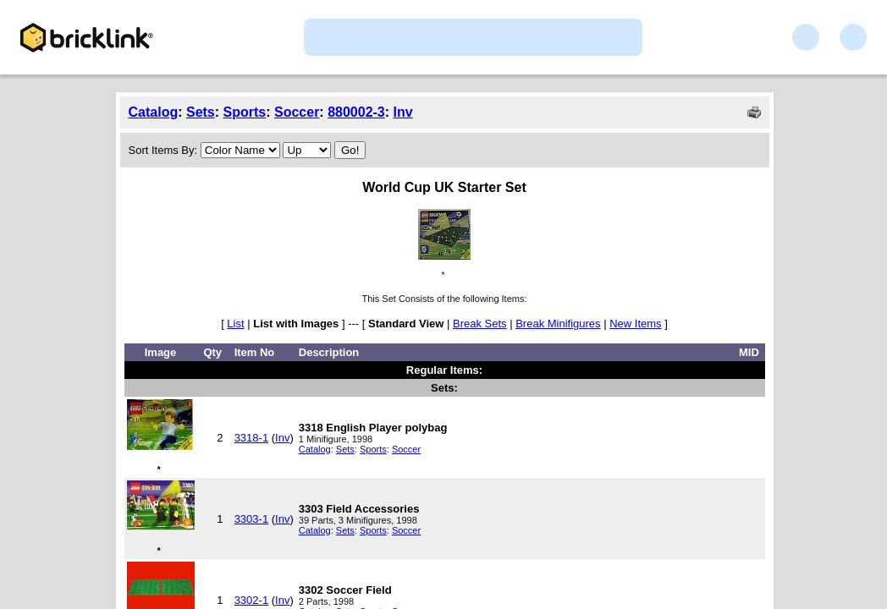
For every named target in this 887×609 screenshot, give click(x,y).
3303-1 (251, 519)
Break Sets (480, 323)
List (235, 323)
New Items (635, 323)
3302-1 (251, 600)
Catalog (154, 112)
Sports (245, 112)
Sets (200, 112)
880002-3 (356, 112)
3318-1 (251, 437)
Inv (403, 112)
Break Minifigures (557, 323)
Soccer (296, 112)
